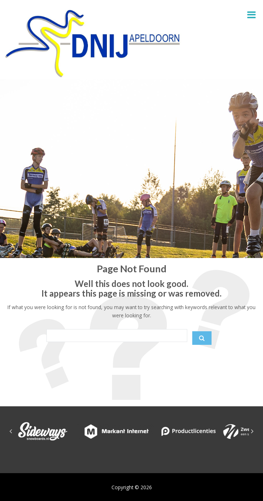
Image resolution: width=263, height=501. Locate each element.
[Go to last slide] (11, 431)
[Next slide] (252, 431)
